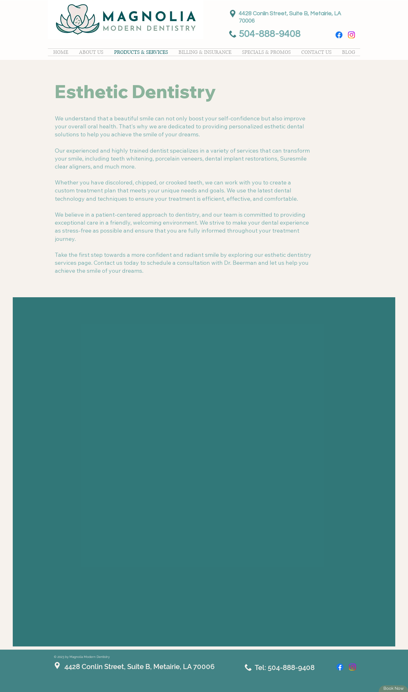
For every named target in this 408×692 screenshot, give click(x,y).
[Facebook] (339, 35)
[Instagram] (351, 35)
